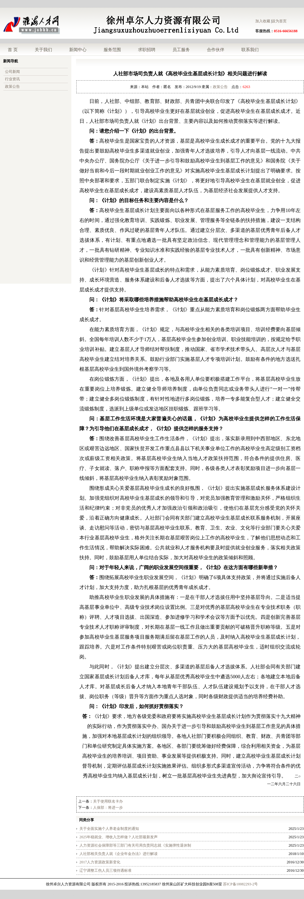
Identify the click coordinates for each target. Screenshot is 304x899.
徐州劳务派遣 (129, 894)
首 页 (13, 49)
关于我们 (43, 49)
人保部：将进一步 (108, 807)
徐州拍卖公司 (237, 894)
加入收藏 (262, 21)
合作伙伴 (215, 49)
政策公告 (12, 86)
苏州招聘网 (169, 894)
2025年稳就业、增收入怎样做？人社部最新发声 (118, 837)
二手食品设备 (261, 894)
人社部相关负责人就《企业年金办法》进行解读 (118, 854)
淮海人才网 (41, 894)
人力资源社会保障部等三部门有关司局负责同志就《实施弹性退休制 (135, 845)
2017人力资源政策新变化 (99, 862)
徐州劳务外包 (62, 894)
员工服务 (181, 49)
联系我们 (250, 49)
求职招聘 (146, 49)
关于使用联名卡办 (108, 801)
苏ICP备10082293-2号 (240, 884)
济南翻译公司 (105, 894)
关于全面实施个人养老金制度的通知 (109, 828)
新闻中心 (78, 49)
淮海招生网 (150, 894)
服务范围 (112, 49)
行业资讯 (12, 79)
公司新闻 (12, 71)
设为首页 (279, 21)
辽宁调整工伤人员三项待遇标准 (105, 870)
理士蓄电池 (84, 894)
